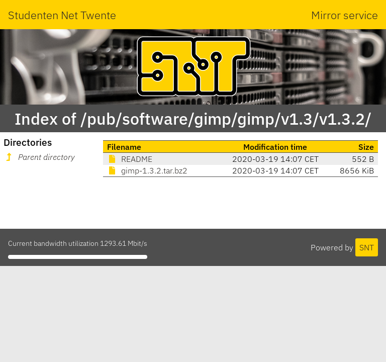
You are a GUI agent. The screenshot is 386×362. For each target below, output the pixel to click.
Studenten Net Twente (62, 15)
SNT (366, 247)
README (129, 159)
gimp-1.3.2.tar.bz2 (147, 170)
